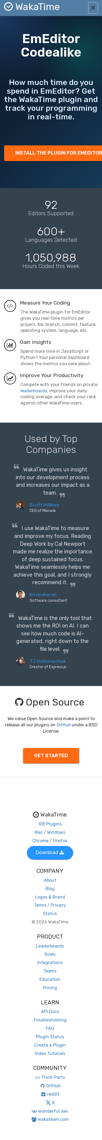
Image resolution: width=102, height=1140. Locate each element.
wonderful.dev (50, 1111)
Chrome (40, 840)
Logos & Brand (50, 897)
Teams (50, 971)
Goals (49, 954)
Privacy (58, 905)
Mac (39, 832)
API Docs (50, 1011)
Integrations (50, 962)
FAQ (50, 1028)
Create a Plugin (50, 1045)
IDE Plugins (50, 824)
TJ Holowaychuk (48, 661)
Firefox (60, 840)
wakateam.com (50, 1119)
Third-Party (50, 1077)
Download (49, 852)
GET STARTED (51, 756)
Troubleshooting (50, 1020)
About (50, 880)
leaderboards (33, 390)
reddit (50, 1094)
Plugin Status (50, 1036)
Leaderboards (50, 946)
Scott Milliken (44, 505)
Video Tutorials (50, 1053)
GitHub (64, 724)
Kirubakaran (43, 594)
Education (49, 979)
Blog (50, 888)
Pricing (50, 987)
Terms (40, 905)
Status (50, 913)
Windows (56, 832)
